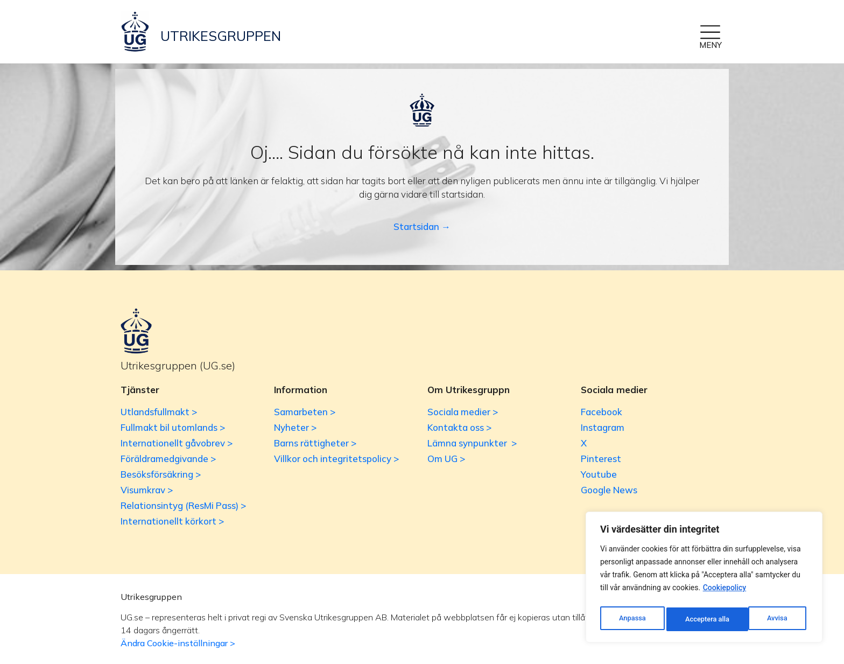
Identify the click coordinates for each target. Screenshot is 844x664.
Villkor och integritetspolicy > (336, 458)
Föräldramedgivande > (168, 458)
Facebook (601, 411)
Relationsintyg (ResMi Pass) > (183, 505)
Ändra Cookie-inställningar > (178, 643)
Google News (609, 489)
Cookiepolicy (725, 592)
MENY (710, 45)
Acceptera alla (767, 619)
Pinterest (601, 458)
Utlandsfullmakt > (159, 411)
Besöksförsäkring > (161, 474)
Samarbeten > (304, 411)
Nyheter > (295, 427)
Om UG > (446, 458)
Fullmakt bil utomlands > (173, 427)
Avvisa (695, 619)
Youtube (599, 474)
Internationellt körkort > (172, 521)
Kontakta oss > (459, 427)
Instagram (602, 427)
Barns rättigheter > (315, 443)
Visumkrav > (147, 489)
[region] (704, 579)
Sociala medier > (462, 411)
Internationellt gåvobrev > (177, 443)
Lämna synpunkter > (472, 443)
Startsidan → (422, 226)
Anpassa (631, 619)
